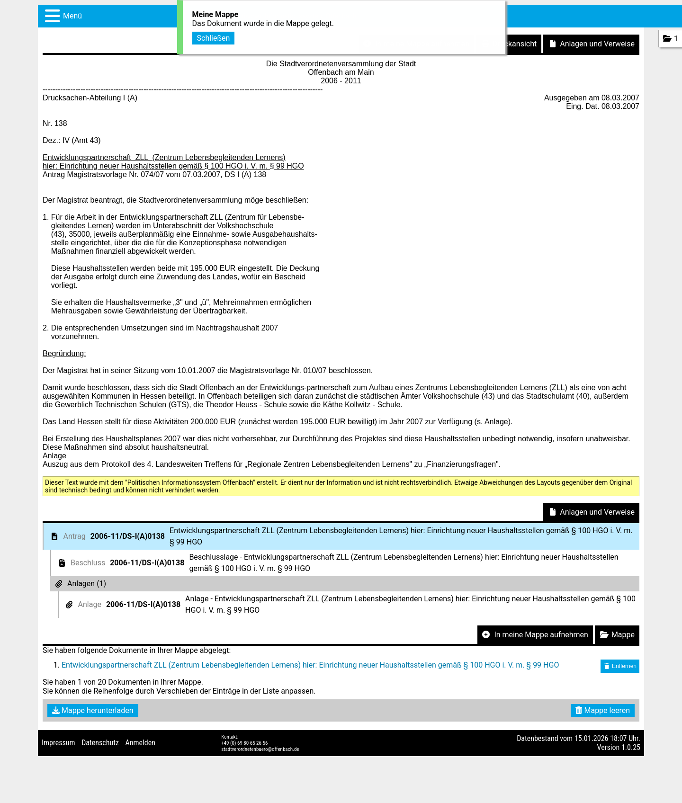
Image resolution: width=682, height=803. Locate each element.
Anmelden (140, 742)
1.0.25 (630, 747)
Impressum (58, 742)
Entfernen (620, 666)
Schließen (213, 36)
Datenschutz (100, 742)
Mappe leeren (602, 710)
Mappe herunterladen (93, 710)
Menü (72, 15)
